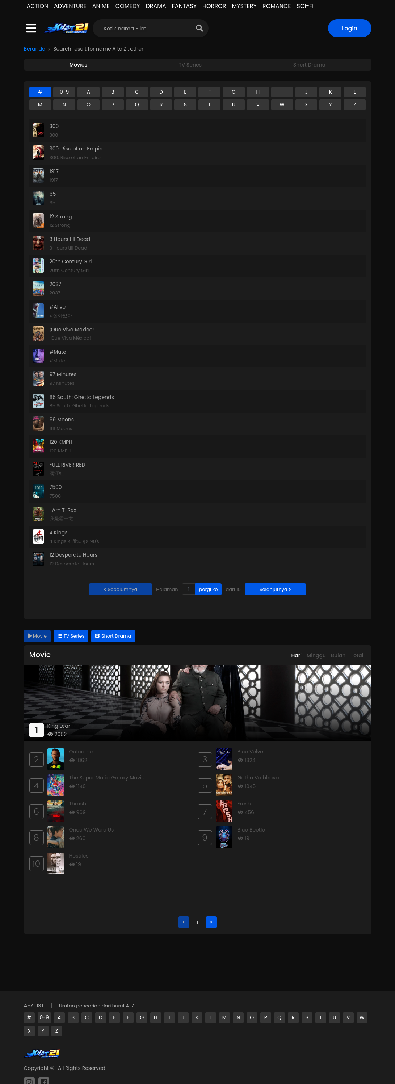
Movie (37, 636)
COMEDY (127, 6)
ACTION (38, 6)
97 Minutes (63, 374)
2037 (56, 284)
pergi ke (208, 589)
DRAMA (156, 6)
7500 (56, 487)
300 (54, 126)
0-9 (44, 1017)
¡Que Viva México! (72, 329)
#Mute (58, 352)
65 (53, 193)
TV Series (71, 636)
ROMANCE (276, 6)
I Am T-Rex (63, 510)
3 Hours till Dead (70, 239)
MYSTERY (244, 6)
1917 (54, 171)
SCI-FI (305, 6)
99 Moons (62, 419)
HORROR (214, 6)
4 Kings (59, 532)
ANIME (101, 6)
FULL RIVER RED (67, 464)
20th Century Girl (71, 261)
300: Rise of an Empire (77, 148)
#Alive (58, 306)
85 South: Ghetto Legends (82, 397)
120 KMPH (61, 442)
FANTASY (184, 6)
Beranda (35, 48)
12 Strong (61, 216)
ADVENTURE (70, 6)
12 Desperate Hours (74, 554)
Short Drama (113, 636)
